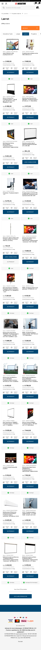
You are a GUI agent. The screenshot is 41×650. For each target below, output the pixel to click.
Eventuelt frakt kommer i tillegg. (9, 64)
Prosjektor (34, 34)
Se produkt (10, 72)
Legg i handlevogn (30, 162)
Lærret (26, 34)
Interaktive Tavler (8, 34)
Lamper (18, 34)
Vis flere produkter (20, 596)
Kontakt (20, 641)
